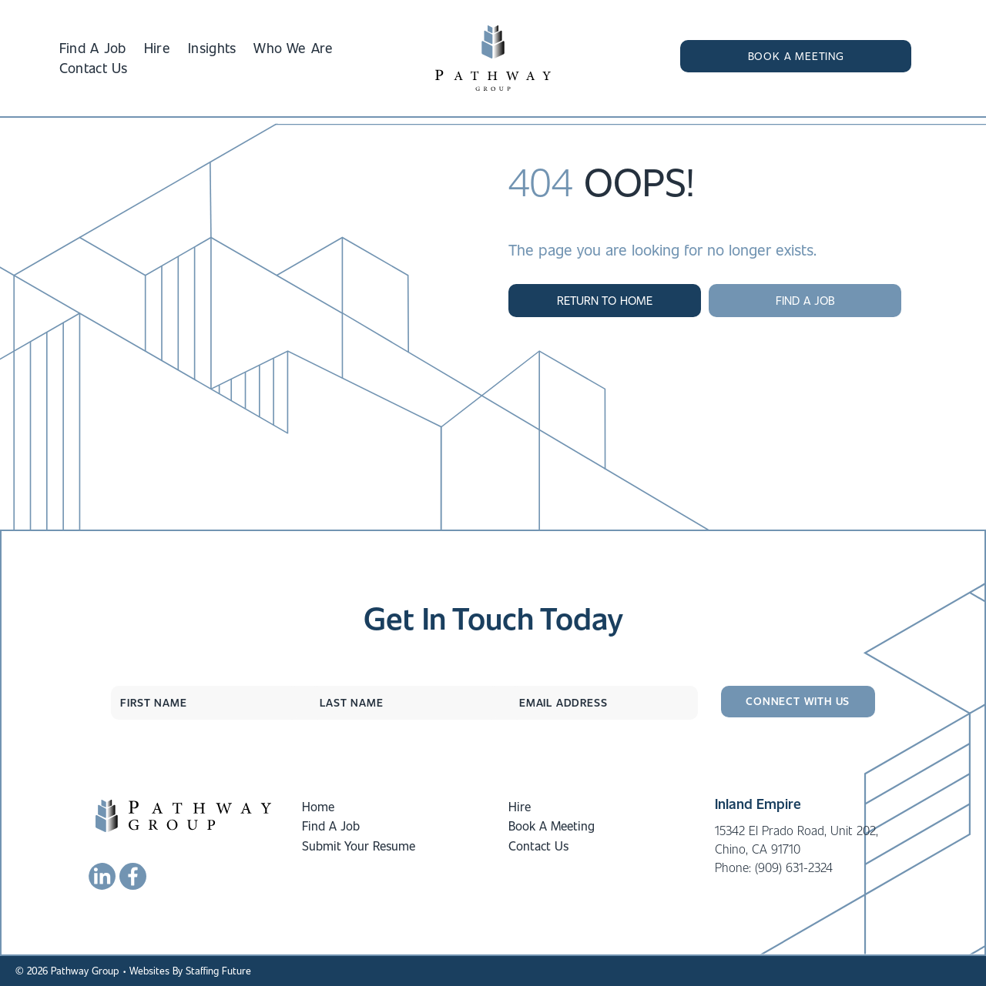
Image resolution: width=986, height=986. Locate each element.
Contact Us (538, 845)
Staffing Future (218, 970)
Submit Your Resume (358, 845)
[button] (795, 56)
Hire (519, 806)
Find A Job (331, 825)
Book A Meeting (551, 825)
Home (318, 806)
